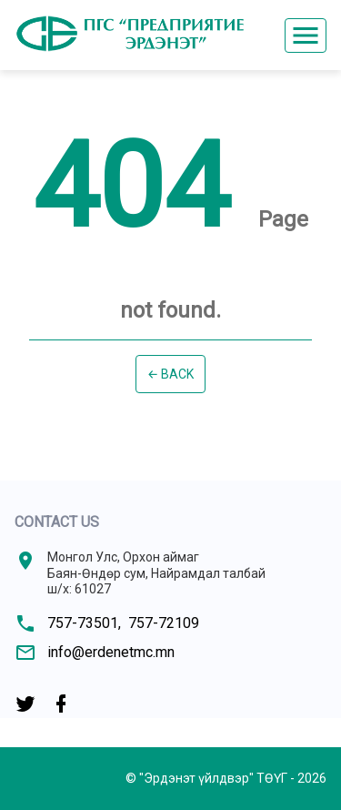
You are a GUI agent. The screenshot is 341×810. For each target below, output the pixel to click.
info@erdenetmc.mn (111, 652)
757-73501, (84, 623)
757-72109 (163, 623)
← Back (171, 374)
